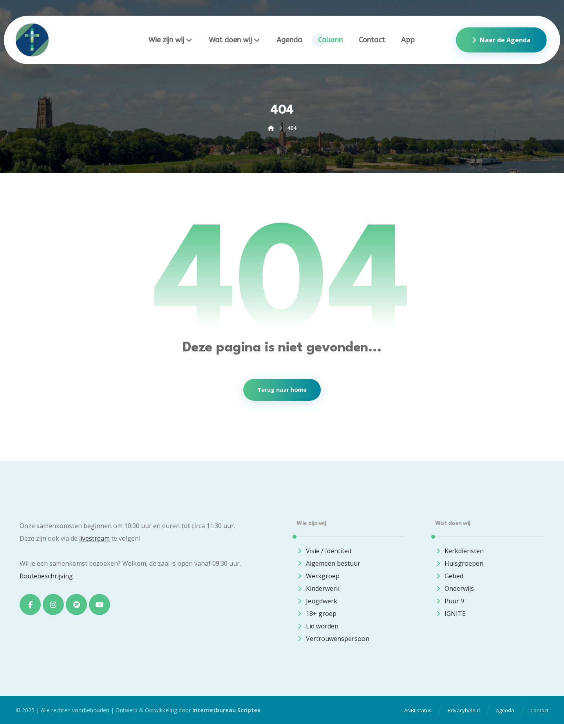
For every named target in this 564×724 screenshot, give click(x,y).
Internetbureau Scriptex (226, 710)
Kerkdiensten (459, 551)
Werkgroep (318, 576)
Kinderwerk (318, 588)
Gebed (449, 576)
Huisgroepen (459, 563)
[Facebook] (30, 604)
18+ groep (316, 613)
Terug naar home (282, 390)
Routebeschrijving (46, 576)
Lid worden (317, 626)
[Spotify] (76, 604)
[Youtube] (99, 604)
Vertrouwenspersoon (332, 638)
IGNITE (450, 613)
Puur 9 (449, 601)
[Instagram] (53, 604)
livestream (94, 538)
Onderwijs (454, 588)
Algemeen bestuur (328, 563)
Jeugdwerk (316, 601)
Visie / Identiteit (324, 551)
